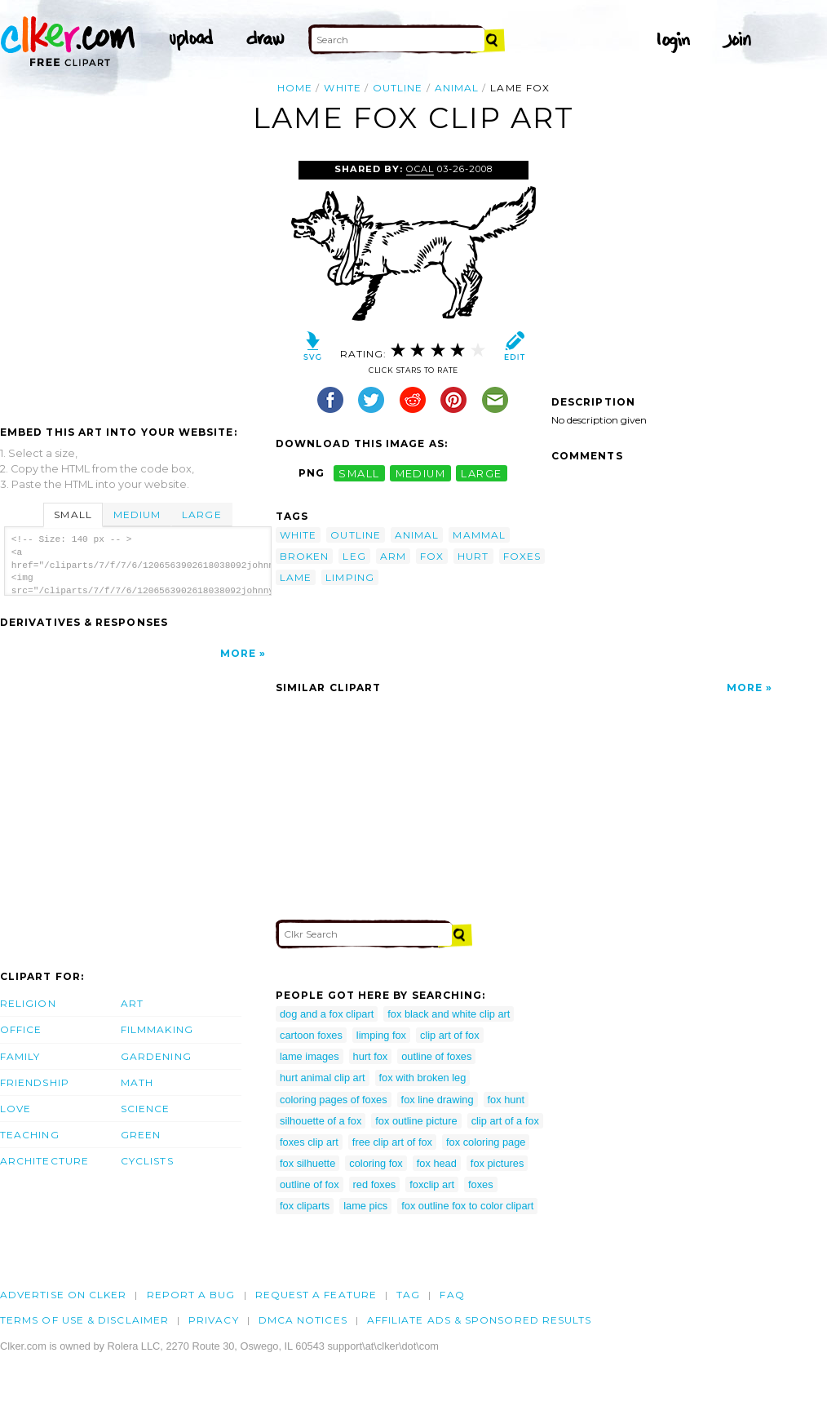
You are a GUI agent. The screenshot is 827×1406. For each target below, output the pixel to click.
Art (132, 1003)
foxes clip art (309, 1142)
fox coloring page (485, 1142)
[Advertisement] (137, 283)
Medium (137, 514)
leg (354, 556)
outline (398, 88)
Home (294, 88)
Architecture (44, 1161)
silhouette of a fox (320, 1121)
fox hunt (506, 1099)
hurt (473, 556)
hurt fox (370, 1056)
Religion (28, 1003)
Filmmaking (157, 1029)
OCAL (420, 169)
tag (408, 1294)
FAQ (452, 1294)
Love (15, 1108)
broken (304, 556)
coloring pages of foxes (333, 1099)
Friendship (34, 1082)
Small (72, 514)
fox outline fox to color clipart (467, 1206)
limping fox (381, 1035)
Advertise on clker (63, 1294)
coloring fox (375, 1163)
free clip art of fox (392, 1142)
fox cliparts (304, 1206)
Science (145, 1108)
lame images (309, 1056)
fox (432, 556)
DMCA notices (303, 1320)
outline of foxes (436, 1056)
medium (421, 473)
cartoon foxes (311, 1035)
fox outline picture (416, 1121)
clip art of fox (450, 1035)
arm (393, 556)
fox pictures (497, 1163)
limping (349, 577)
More (238, 653)
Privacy (213, 1320)
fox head (437, 1163)
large (481, 473)
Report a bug (191, 1294)
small (358, 473)
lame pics (365, 1206)
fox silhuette (307, 1163)
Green (141, 1135)
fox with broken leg (423, 1077)
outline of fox (309, 1184)
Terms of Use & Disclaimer (84, 1320)
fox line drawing (437, 1099)
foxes (522, 556)
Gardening (156, 1056)
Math (137, 1082)
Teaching (30, 1135)
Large (201, 514)
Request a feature (316, 1294)
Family (20, 1056)
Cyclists (147, 1161)
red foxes (374, 1184)
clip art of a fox (505, 1121)
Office (21, 1029)
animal (457, 88)
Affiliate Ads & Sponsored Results (479, 1320)
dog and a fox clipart (327, 1014)
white (342, 88)
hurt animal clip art (322, 1077)
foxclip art (431, 1184)
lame (296, 577)
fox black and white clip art (448, 1014)
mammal (479, 535)
